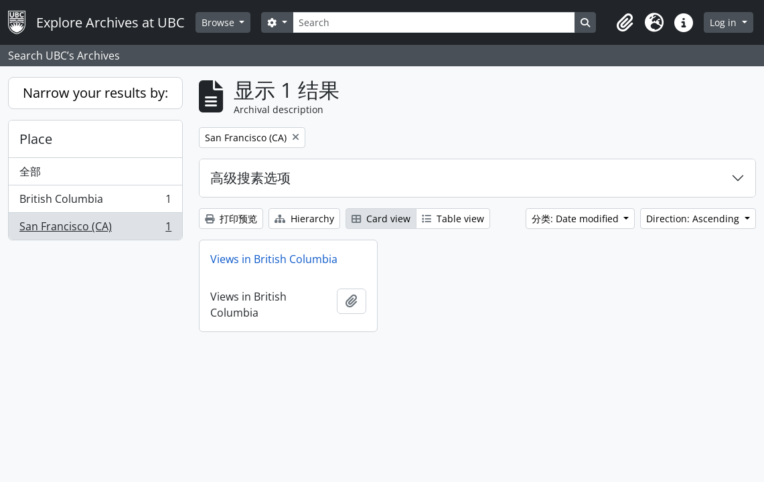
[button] (624, 22)
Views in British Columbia (273, 259)
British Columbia (95, 202)
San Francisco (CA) (95, 229)
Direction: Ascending (694, 218)
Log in (724, 22)
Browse (219, 22)
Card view (381, 218)
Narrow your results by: (95, 93)
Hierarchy (304, 218)
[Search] (434, 22)
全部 (30, 171)
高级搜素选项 (250, 178)
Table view (453, 218)
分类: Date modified (576, 218)
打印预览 (231, 218)
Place (35, 139)
